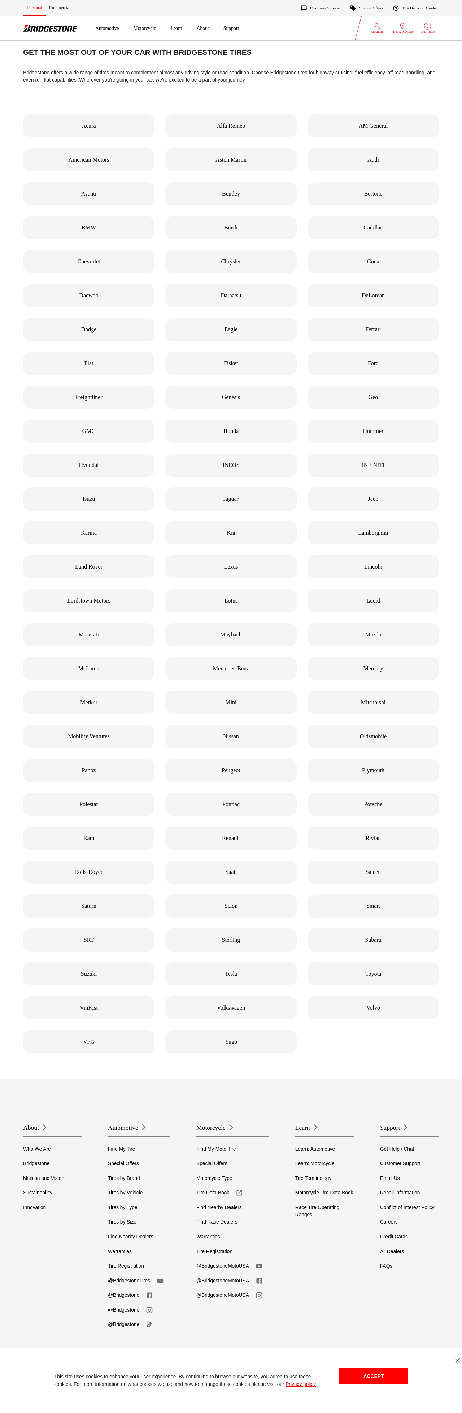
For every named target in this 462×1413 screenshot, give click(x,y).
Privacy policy (301, 1384)
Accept (373, 1376)
